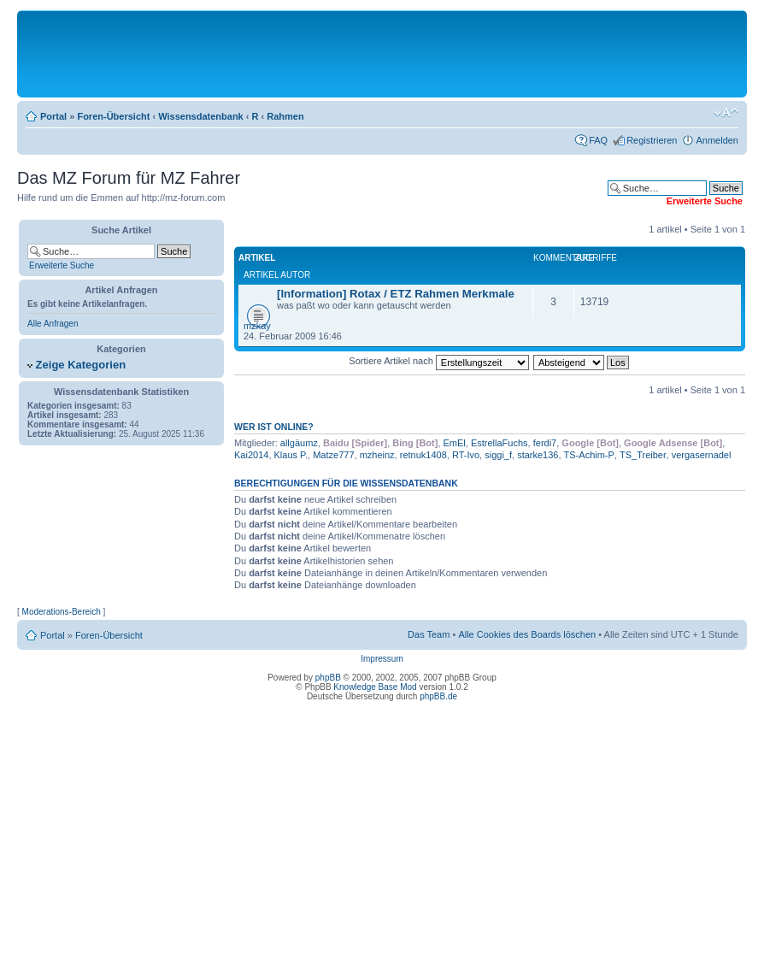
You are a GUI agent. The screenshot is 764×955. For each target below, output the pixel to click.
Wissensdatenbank (201, 116)
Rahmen (285, 116)
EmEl (455, 443)
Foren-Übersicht (113, 116)
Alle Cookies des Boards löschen (527, 634)
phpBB (328, 677)
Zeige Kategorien (76, 364)
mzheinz (377, 455)
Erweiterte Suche (61, 265)
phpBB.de (438, 696)
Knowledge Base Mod (374, 687)
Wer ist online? (274, 426)
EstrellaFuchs (499, 443)
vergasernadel (702, 455)
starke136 (537, 455)
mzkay (257, 326)
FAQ (598, 140)
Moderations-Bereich (61, 611)
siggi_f (498, 455)
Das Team (429, 634)
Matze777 (333, 455)
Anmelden (717, 140)
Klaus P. (291, 455)
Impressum (382, 658)
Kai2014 (251, 455)
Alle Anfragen (53, 323)
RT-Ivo (465, 455)
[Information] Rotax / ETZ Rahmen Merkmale (395, 293)
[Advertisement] (382, 53)
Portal (53, 116)
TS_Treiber (643, 455)
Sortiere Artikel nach (439, 361)
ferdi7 (545, 443)
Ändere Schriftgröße (726, 113)
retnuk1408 (423, 455)
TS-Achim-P (589, 455)
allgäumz (299, 443)
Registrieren (651, 140)
